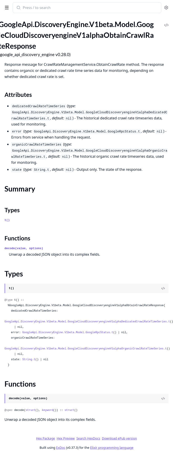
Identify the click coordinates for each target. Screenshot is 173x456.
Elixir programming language (111, 447)
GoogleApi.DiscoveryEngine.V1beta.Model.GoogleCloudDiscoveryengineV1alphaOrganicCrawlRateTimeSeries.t (86, 348)
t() (7, 220)
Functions (17, 238)
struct (30, 410)
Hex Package (45, 438)
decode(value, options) (24, 248)
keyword (47, 410)
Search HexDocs (88, 438)
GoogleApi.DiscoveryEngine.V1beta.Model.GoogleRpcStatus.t (67, 332)
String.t (28, 359)
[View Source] (163, 288)
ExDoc (60, 447)
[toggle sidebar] (6, 7)
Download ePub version (119, 438)
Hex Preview (66, 438)
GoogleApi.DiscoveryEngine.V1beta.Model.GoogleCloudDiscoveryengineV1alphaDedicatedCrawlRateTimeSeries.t (87, 321)
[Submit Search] (18, 8)
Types (12, 210)
